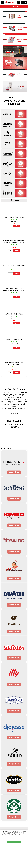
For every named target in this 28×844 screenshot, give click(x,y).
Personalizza (14, 837)
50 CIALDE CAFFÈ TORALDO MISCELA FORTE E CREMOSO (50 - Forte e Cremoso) (14, 315)
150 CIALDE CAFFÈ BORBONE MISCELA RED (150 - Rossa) (14, 266)
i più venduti (14, 200)
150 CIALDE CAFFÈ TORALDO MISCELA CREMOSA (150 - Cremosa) (14, 363)
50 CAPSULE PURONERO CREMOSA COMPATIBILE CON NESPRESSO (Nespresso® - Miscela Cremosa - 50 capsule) (14, 340)
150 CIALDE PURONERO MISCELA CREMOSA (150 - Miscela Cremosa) (14, 216)
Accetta (14, 842)
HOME (14, 7)
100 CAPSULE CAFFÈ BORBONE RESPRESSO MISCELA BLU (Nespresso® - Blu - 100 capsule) (14, 242)
